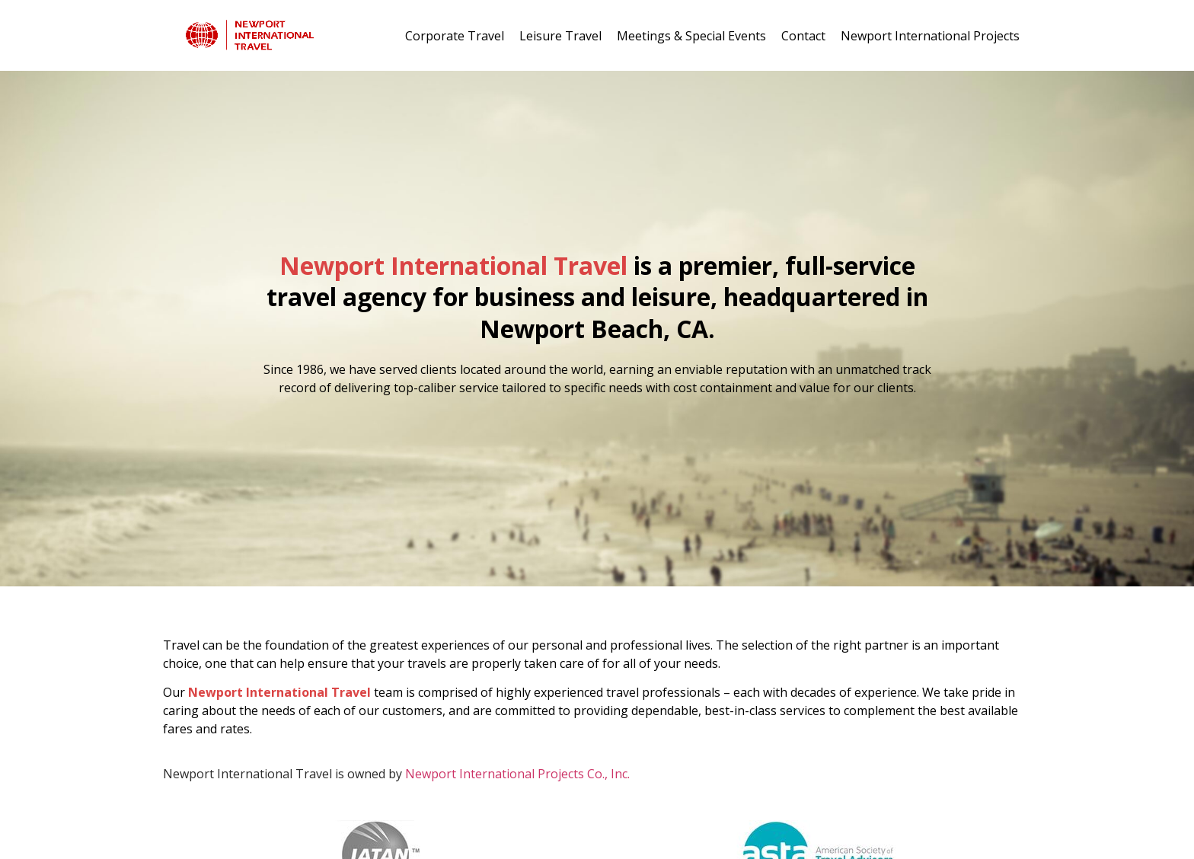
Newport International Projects (930, 35)
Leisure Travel (560, 35)
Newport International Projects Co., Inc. (517, 773)
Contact (803, 35)
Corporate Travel (454, 35)
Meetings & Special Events (691, 35)
